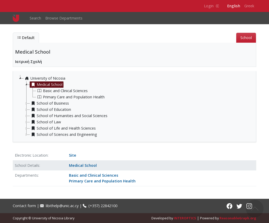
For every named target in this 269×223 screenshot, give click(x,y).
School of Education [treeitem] (50, 109)
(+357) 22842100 (100, 205)
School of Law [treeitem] (45, 122)
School (246, 37)
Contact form (24, 205)
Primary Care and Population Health (102, 181)
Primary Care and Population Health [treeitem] (70, 97)
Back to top (255, 209)
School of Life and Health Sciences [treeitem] (63, 128)
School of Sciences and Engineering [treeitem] (63, 134)
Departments (26, 175)
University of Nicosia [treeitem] (44, 78)
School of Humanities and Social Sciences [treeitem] (68, 116)
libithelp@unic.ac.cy (59, 205)
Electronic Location (31, 155)
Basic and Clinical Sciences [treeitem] (62, 91)
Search (35, 18)
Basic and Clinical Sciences (93, 175)
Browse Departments (63, 18)
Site (72, 155)
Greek (249, 5)
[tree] (136, 106)
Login (211, 5)
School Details (27, 165)
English (233, 5)
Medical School (83, 165)
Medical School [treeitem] (46, 84)
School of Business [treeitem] (49, 103)
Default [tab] (26, 37)
